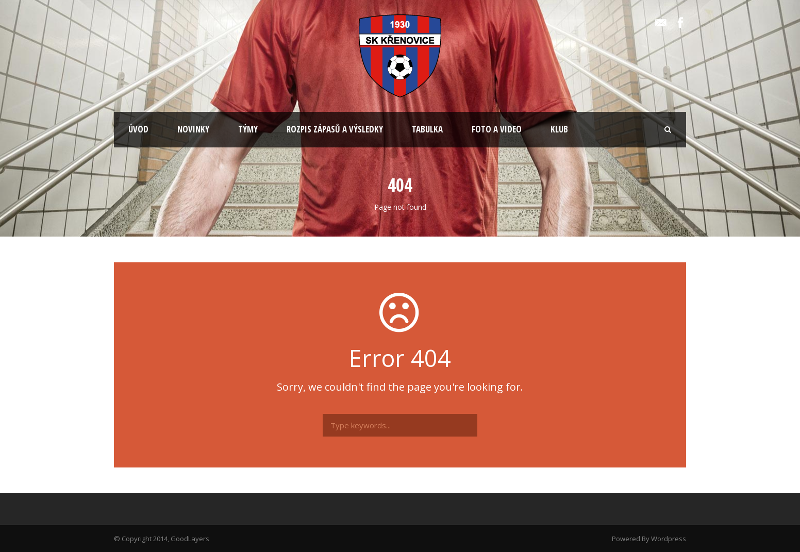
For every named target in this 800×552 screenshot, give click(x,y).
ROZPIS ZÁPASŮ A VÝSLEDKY (335, 129)
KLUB (559, 129)
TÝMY (248, 129)
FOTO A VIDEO (497, 129)
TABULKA (427, 129)
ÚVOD (138, 129)
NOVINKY (193, 129)
